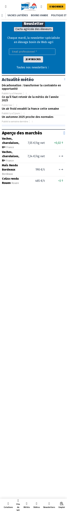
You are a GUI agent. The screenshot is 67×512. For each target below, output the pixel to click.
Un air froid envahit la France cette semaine (30, 108)
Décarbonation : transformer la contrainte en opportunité (31, 87)
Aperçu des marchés (22, 132)
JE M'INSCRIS (33, 59)
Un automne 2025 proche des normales (27, 117)
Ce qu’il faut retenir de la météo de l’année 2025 (30, 98)
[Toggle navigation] (6, 6)
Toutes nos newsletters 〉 (33, 67)
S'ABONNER (56, 6)
